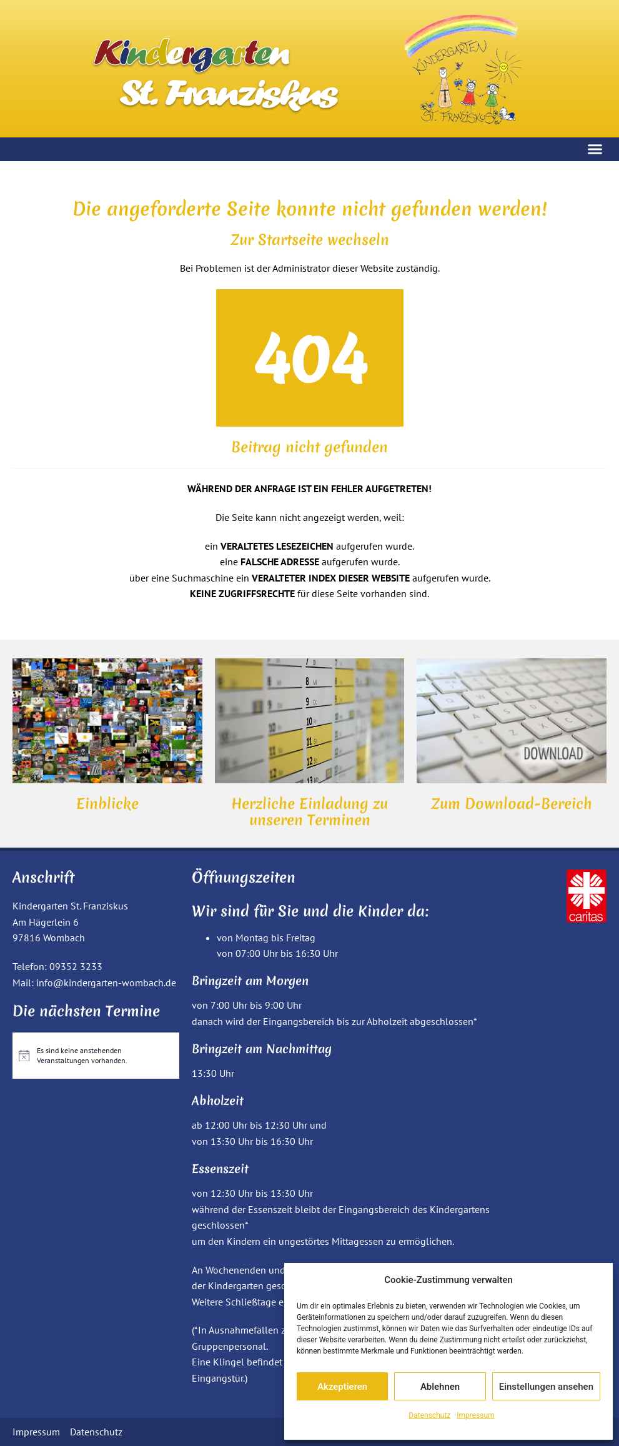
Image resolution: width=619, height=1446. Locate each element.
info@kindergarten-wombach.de (106, 982)
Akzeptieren (342, 1386)
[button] (595, 149)
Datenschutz (429, 1415)
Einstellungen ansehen (546, 1386)
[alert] (96, 1056)
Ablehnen (440, 1386)
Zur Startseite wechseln (309, 240)
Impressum (475, 1415)
